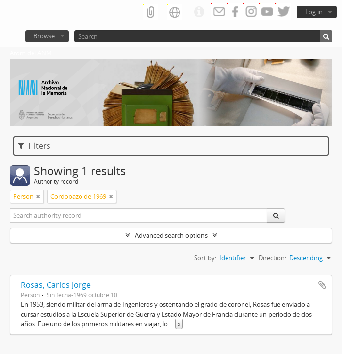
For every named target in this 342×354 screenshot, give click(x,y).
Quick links (199, 12)
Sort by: (205, 257)
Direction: (272, 257)
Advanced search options (171, 235)
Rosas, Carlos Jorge (56, 285)
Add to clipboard (322, 285)
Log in (314, 11)
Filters (34, 146)
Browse (44, 36)
